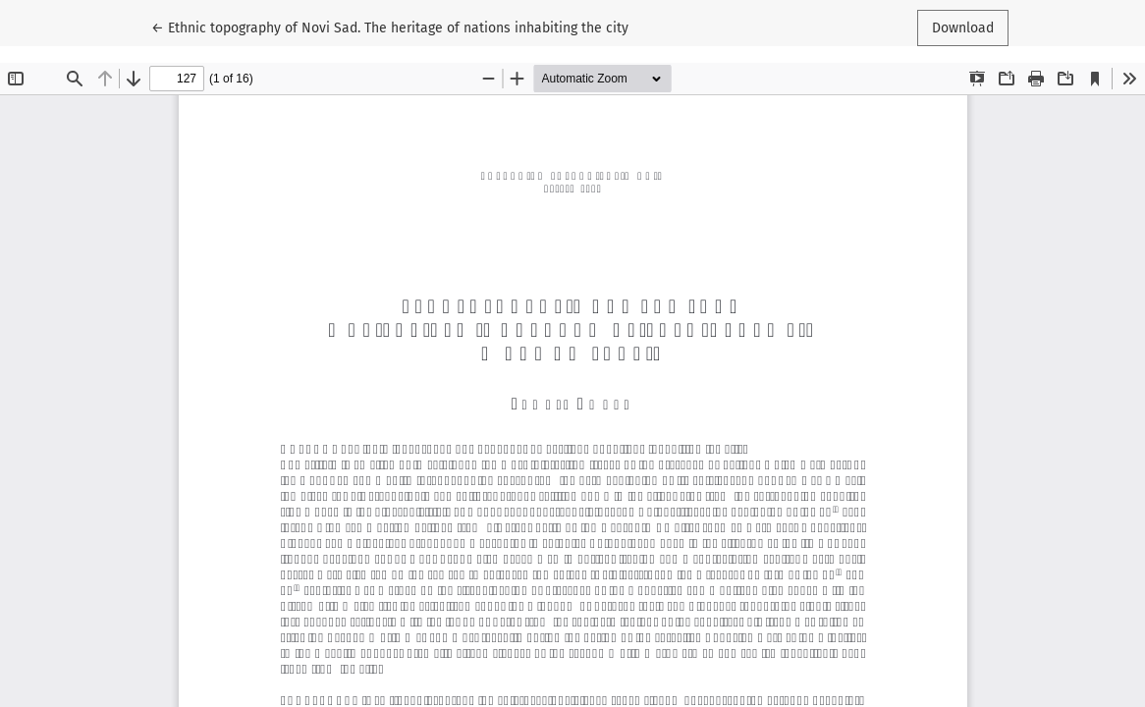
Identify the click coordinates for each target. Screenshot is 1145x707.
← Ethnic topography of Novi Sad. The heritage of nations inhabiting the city (389, 26)
